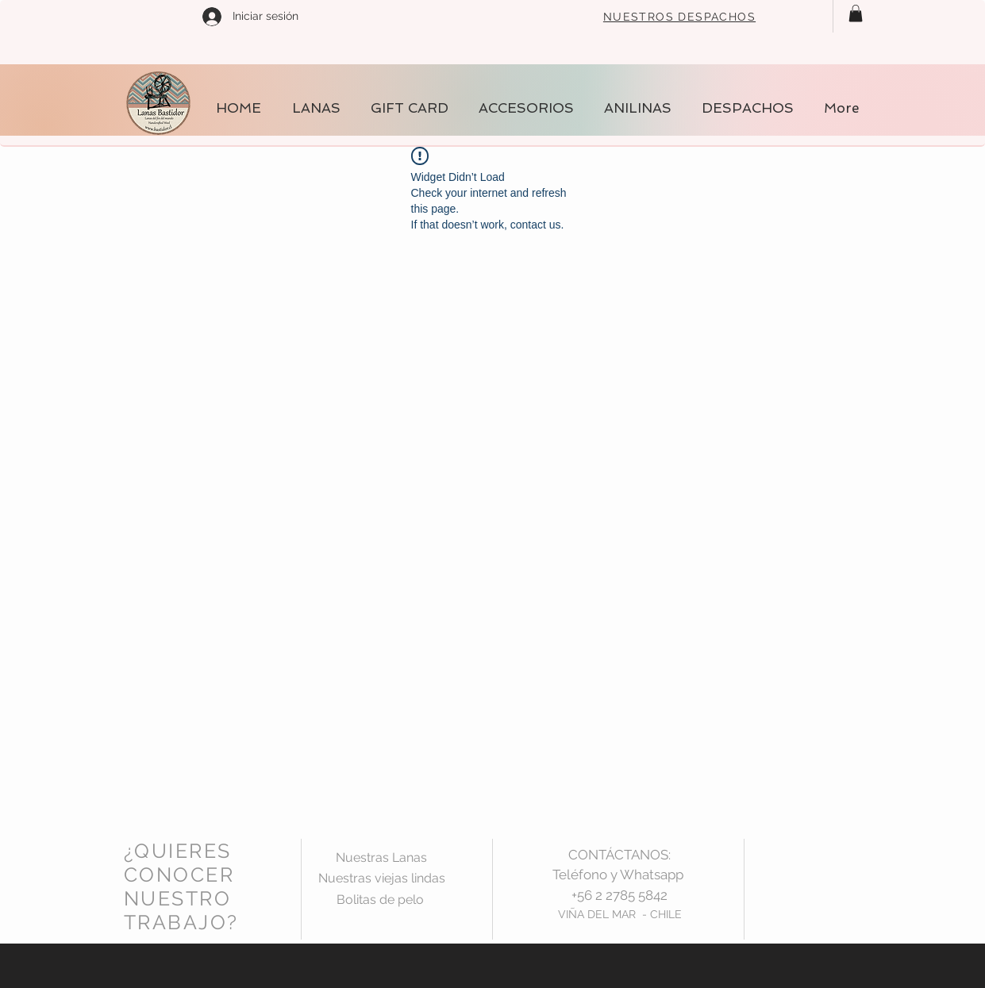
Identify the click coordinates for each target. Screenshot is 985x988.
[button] (855, 13)
